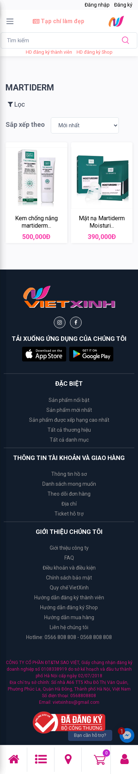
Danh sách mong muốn (69, 484)
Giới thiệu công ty (69, 548)
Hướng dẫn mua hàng (69, 617)
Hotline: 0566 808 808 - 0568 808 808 (69, 637)
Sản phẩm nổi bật (69, 400)
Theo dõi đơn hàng (69, 494)
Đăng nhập (97, 5)
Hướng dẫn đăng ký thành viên (69, 597)
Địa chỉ (69, 504)
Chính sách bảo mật (69, 578)
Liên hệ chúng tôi (69, 627)
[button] (44, 353)
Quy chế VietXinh (69, 588)
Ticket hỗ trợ (69, 514)
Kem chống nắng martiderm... (36, 222)
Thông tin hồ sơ (69, 474)
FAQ (69, 558)
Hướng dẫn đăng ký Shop (69, 607)
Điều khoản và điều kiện (69, 568)
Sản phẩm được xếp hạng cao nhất (69, 420)
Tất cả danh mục (69, 440)
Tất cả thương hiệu (69, 430)
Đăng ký (123, 5)
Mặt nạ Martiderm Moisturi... (102, 222)
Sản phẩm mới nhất (69, 410)
